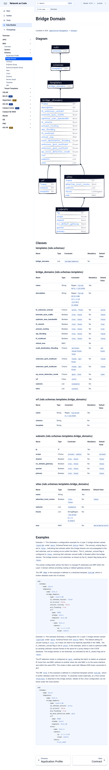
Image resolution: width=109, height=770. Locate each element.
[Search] (54, 3)
